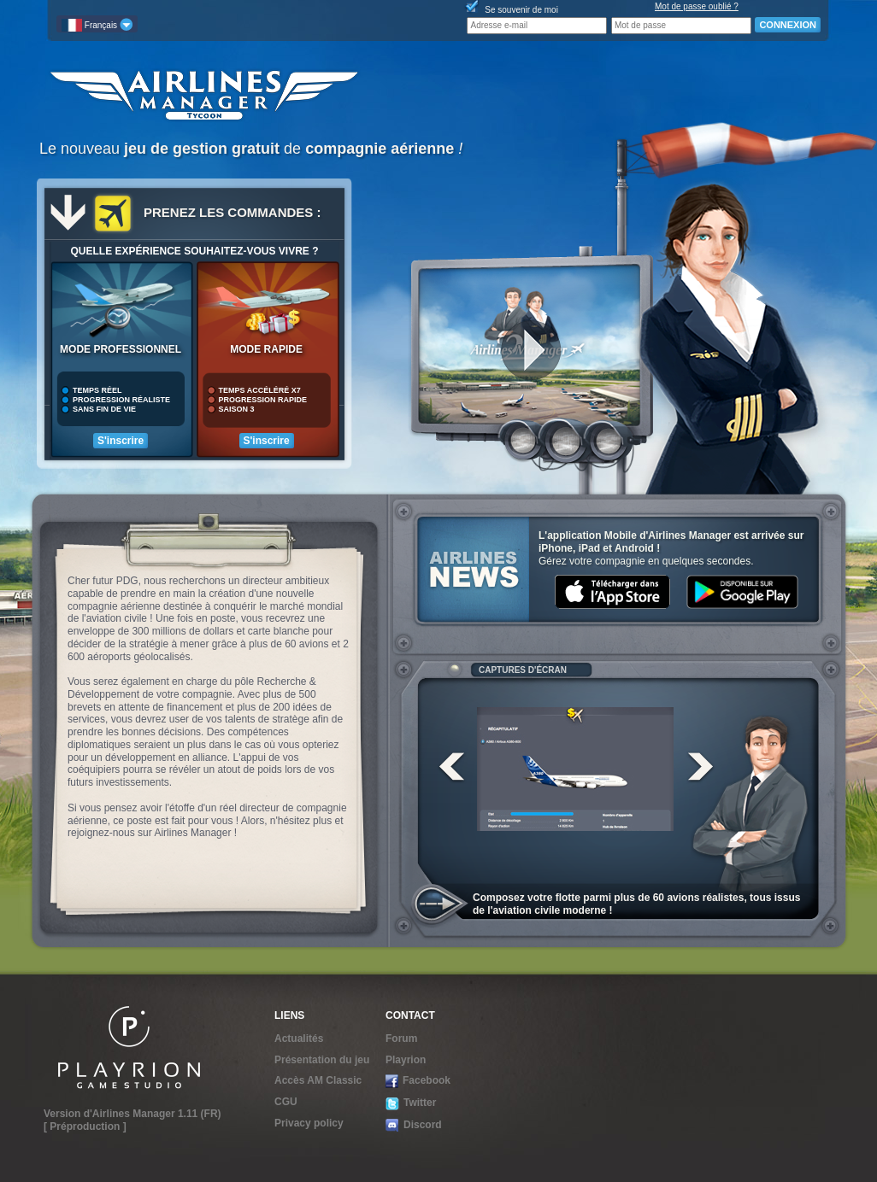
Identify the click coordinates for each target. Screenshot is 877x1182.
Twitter (411, 1103)
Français (97, 25)
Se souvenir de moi (521, 10)
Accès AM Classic (318, 1080)
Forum (401, 1038)
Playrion (406, 1060)
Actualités (298, 1038)
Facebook (418, 1081)
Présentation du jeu (321, 1060)
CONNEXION (787, 25)
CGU (285, 1102)
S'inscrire (120, 441)
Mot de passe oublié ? (697, 6)
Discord (414, 1125)
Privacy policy (309, 1123)
